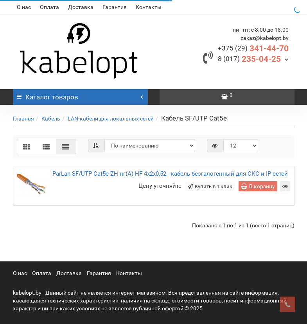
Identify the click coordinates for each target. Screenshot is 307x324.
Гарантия (114, 7)
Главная (23, 118)
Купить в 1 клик (210, 186)
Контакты (149, 7)
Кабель (50, 118)
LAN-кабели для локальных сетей (111, 118)
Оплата (49, 7)
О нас (24, 7)
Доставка (80, 7)
